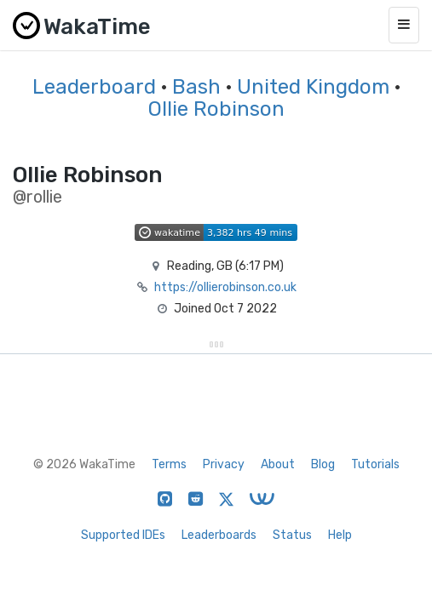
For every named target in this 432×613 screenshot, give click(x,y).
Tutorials (375, 464)
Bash (196, 87)
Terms (169, 464)
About (278, 464)
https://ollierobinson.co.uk (225, 287)
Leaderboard (94, 87)
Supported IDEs (123, 535)
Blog (323, 464)
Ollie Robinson (216, 109)
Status (292, 535)
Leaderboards (218, 535)
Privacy (224, 464)
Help (340, 535)
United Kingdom (313, 87)
